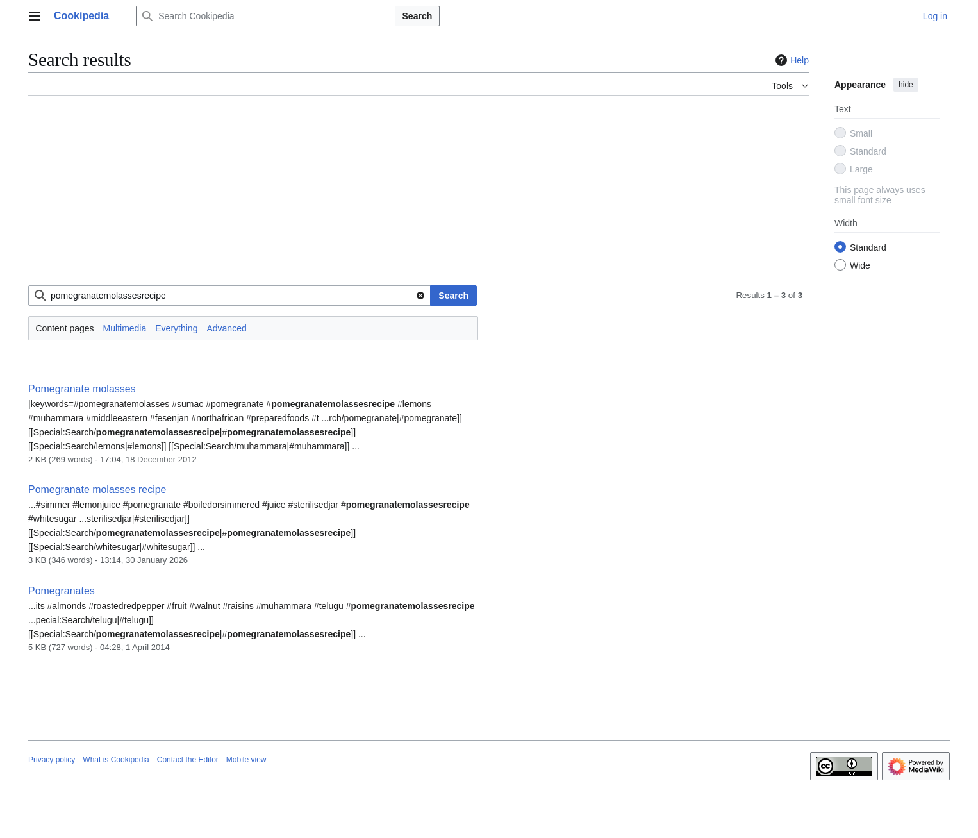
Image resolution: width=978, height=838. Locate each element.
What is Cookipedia (116, 759)
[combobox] (229, 295)
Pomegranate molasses (82, 388)
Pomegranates (61, 590)
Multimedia (125, 328)
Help (790, 60)
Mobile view (246, 759)
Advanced (226, 328)
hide (906, 84)
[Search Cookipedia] (265, 16)
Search (417, 16)
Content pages (65, 328)
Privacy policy (51, 759)
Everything (176, 328)
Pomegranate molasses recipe (97, 489)
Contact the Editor (188, 759)
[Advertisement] (412, 195)
